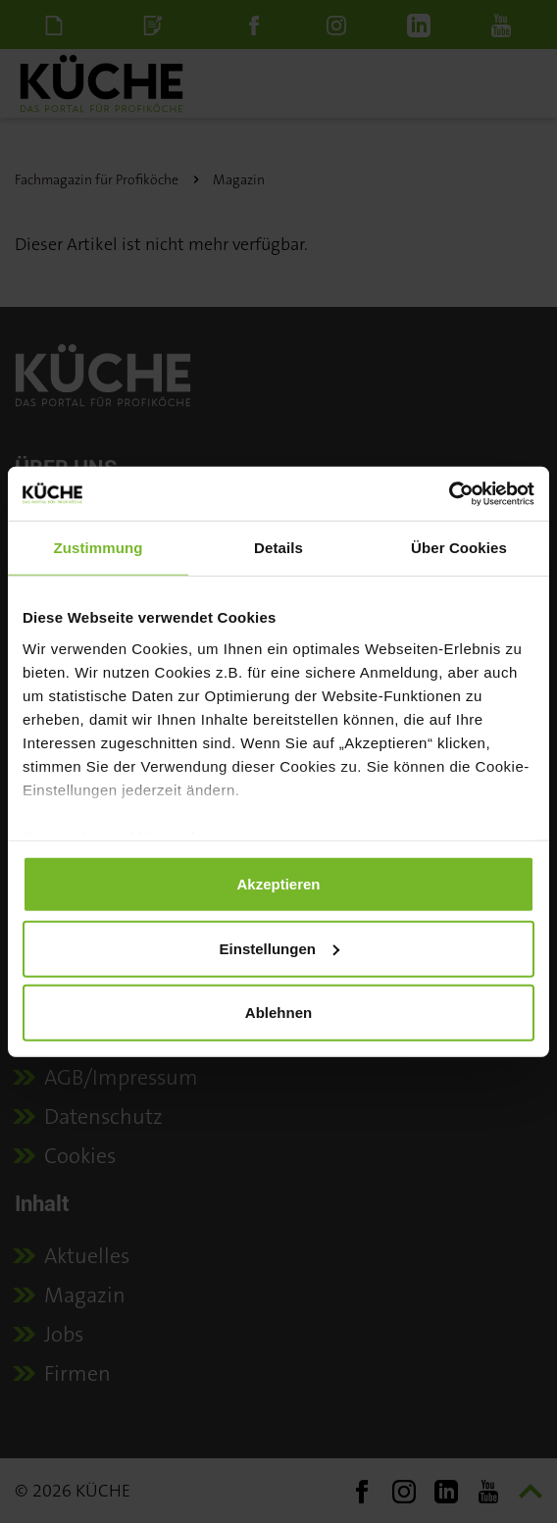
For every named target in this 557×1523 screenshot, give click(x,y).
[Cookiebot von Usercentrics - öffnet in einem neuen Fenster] (448, 493)
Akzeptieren (278, 884)
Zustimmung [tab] (98, 547)
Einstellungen (279, 947)
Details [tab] (278, 547)
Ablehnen (278, 1012)
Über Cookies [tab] (459, 547)
